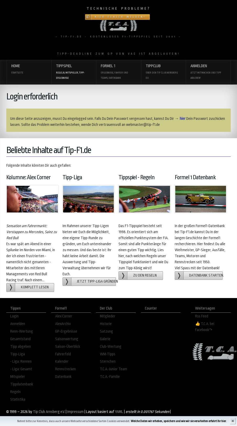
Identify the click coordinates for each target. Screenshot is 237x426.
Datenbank (63, 376)
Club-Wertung (110, 346)
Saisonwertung (66, 339)
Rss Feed (201, 316)
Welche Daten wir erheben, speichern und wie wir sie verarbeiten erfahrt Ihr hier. (179, 421)
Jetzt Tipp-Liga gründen (96, 281)
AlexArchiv (63, 324)
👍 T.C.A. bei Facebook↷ (204, 327)
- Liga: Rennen (21, 361)
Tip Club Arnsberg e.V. (49, 412)
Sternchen (108, 361)
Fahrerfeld (63, 354)
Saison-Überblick (67, 346)
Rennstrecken (65, 369)
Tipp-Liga (17, 354)
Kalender (62, 361)
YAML (119, 412)
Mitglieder (107, 316)
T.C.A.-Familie (110, 376)
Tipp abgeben (20, 346)
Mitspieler (17, 376)
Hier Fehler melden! (120, 17)
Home (29, 69)
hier (182, 118)
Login (14, 316)
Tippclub (163, 72)
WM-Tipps (107, 354)
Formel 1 (118, 72)
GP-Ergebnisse (66, 331)
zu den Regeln (145, 275)
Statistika (17, 399)
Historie (106, 324)
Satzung (106, 331)
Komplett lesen (35, 287)
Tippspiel (73, 72)
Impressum (75, 412)
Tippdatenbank (21, 384)
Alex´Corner (63, 316)
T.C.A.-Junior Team (113, 369)
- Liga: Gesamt (21, 369)
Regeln (15, 392)
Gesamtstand (20, 339)
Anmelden (208, 72)
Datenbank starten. (205, 275)
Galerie (105, 339)
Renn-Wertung (21, 331)
